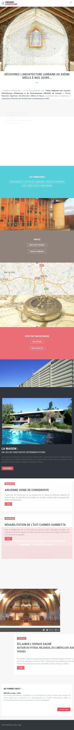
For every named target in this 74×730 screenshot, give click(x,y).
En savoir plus (63, 709)
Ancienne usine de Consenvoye (27, 468)
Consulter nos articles (37, 586)
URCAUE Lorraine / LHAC (12, 693)
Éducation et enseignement (55, 358)
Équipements (40, 358)
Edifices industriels (16, 358)
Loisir (24, 361)
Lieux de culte (28, 358)
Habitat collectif (33, 361)
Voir (8, 482)
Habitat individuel (46, 361)
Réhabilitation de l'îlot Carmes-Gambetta (35, 503)
